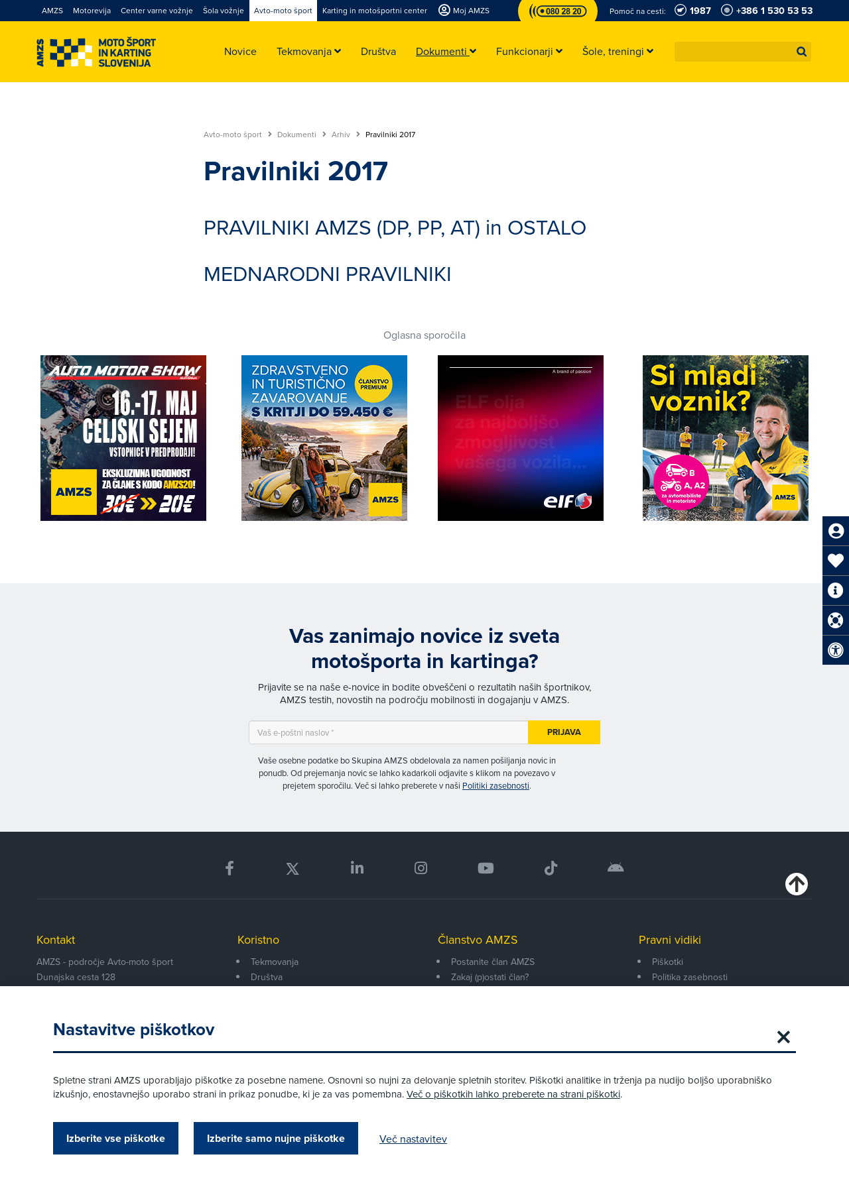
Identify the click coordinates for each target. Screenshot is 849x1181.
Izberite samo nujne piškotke (276, 1138)
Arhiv (346, 134)
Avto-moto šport (238, 134)
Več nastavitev (413, 1138)
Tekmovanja (274, 961)
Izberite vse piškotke (115, 1138)
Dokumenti (301, 134)
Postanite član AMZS (493, 961)
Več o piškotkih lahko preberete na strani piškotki (513, 1094)
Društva (267, 977)
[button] (802, 51)
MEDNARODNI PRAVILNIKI (328, 273)
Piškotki (667, 961)
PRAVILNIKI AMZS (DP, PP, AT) (342, 226)
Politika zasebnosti (690, 977)
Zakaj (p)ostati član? (490, 977)
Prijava (564, 732)
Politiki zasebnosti (495, 785)
